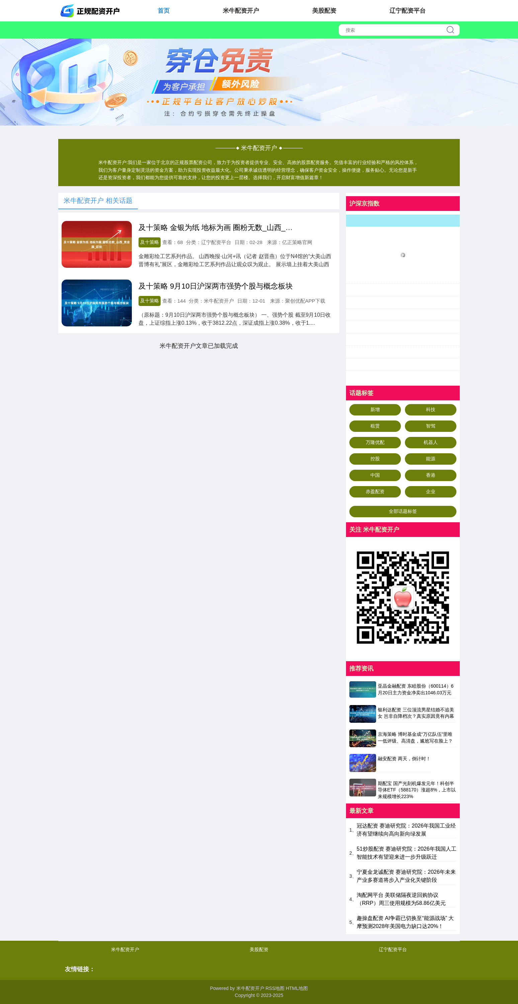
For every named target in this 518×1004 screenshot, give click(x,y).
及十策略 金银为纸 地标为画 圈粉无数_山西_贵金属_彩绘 (232, 227)
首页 (164, 10)
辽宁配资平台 (408, 10)
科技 (430, 409)
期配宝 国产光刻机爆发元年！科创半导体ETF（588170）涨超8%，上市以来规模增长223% (417, 790)
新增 (375, 409)
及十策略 (149, 242)
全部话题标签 (403, 511)
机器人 (431, 442)
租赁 (375, 426)
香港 (430, 475)
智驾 (430, 426)
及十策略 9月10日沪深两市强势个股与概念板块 (216, 286)
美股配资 (324, 10)
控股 (375, 458)
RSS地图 (274, 988)
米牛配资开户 (241, 10)
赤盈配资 (375, 491)
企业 (430, 491)
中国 (375, 475)
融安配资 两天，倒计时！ (404, 758)
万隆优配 (375, 442)
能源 (430, 458)
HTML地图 (297, 988)
